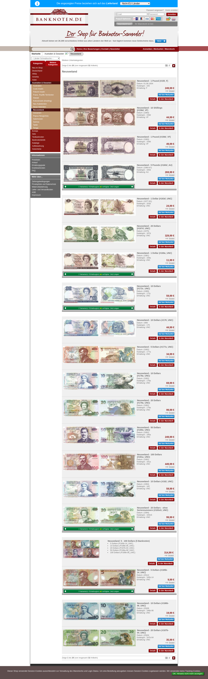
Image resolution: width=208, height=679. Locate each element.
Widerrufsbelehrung (40, 187)
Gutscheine (36, 149)
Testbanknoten (38, 137)
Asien (34, 80)
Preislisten (36, 160)
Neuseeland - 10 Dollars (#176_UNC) (155, 320)
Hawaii (36, 98)
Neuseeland (73, 54)
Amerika (35, 77)
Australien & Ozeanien (54, 54)
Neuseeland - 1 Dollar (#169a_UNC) (154, 253)
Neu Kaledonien (40, 104)
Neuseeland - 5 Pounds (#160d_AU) (154, 165)
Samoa (36, 122)
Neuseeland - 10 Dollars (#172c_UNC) (149, 287)
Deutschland (37, 71)
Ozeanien (37, 113)
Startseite (36, 54)
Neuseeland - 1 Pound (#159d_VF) (154, 137)
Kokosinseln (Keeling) (42, 101)
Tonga (35, 128)
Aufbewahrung (38, 146)
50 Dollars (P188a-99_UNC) (122, 550)
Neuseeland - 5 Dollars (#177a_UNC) (155, 347)
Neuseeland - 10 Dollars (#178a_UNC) (149, 374)
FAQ (33, 171)
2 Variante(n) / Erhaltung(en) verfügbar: (99, 308)
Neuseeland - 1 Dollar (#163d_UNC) (154, 198)
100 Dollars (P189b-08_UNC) (122, 552)
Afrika (34, 74)
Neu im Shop (37, 68)
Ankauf (34, 162)
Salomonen (38, 119)
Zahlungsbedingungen (41, 181)
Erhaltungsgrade (38, 165)
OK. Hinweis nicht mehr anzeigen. (188, 674)
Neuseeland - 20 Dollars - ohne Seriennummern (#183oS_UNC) (152, 509)
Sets (34, 134)
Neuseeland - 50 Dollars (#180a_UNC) (149, 428)
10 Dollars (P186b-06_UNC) (122, 546)
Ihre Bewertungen (92, 49)
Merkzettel (158, 49)
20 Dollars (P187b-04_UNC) (122, 548)
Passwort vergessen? (155, 10)
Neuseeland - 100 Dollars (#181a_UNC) (149, 455)
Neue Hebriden (39, 107)
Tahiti (35, 125)
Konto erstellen (171, 10)
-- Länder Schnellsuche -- (46, 58)
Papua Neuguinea (40, 116)
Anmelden (147, 49)
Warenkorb (170, 49)
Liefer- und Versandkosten (42, 190)
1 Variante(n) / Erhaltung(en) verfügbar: (99, 187)
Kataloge (35, 143)
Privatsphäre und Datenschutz (44, 184)
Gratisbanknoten (38, 168)
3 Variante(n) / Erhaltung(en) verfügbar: (99, 591)
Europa (35, 131)
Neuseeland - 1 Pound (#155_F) (152, 81)
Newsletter (115, 49)
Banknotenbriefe (38, 140)
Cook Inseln (38, 89)
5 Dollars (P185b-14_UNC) (121, 543)
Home (79, 49)
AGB (34, 192)
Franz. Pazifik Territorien (43, 95)
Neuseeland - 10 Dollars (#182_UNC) (155, 481)
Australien (37, 86)
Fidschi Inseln (39, 92)
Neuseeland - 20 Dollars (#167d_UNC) (149, 227)
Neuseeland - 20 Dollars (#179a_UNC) (149, 401)
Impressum (36, 195)
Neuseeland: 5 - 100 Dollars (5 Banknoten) (129, 541)
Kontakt (105, 49)
